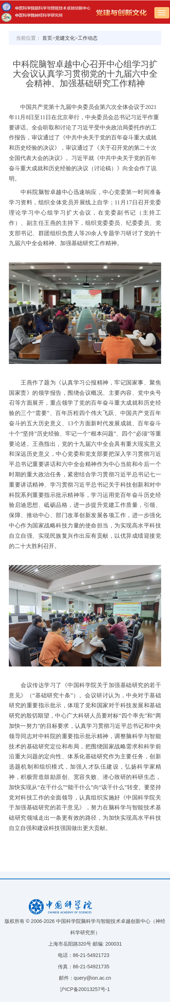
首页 (47, 38)
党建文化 (65, 38)
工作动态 (88, 38)
